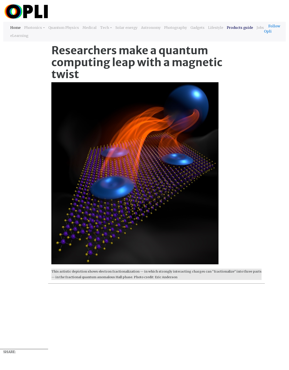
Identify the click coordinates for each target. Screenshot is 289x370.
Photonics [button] (33, 27)
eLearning (19, 35)
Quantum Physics (63, 27)
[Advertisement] (133, 318)
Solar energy (126, 27)
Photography (175, 27)
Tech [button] (104, 27)
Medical (89, 27)
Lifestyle (215, 27)
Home (15, 27)
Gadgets (197, 27)
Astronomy (151, 27)
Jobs (260, 27)
